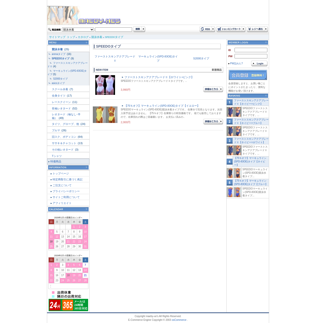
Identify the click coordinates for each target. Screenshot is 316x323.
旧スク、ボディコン (64, 136)
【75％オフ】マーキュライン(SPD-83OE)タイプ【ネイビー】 (250, 161)
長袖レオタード (62, 108)
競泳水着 (96, 36)
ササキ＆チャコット (64, 143)
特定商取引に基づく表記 (67, 179)
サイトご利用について (66, 197)
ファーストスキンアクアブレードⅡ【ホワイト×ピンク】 (159, 77)
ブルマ (56, 130)
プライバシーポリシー (66, 191)
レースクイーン (62, 102)
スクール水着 (60, 89)
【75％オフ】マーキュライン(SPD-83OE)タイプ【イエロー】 (162, 105)
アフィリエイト (62, 203)
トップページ (61, 173)
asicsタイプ (59, 83)
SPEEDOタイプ (114, 36)
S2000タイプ (60, 78)
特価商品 (55, 161)
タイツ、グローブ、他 (66, 123)
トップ (71, 36)
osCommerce (179, 320)
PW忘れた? (235, 63)
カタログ (83, 36)
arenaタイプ (59, 54)
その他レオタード (63, 149)
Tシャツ (57, 155)
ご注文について (62, 185)
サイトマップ (57, 36)
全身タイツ (59, 95)
